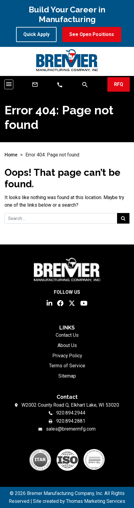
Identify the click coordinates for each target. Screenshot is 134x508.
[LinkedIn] (49, 303)
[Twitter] (72, 303)
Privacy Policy (67, 356)
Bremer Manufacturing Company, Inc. (65, 493)
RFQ (118, 84)
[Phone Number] (60, 85)
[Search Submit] (123, 218)
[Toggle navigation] (8, 84)
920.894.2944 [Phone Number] (70, 413)
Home (11, 155)
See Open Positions (91, 34)
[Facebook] (60, 303)
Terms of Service (67, 366)
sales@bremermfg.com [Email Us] (71, 429)
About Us (67, 345)
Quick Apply (36, 34)
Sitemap (67, 376)
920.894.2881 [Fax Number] (70, 421)
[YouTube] (83, 303)
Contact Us (67, 335)
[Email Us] (35, 84)
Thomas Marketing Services (95, 501)
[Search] (85, 84)
